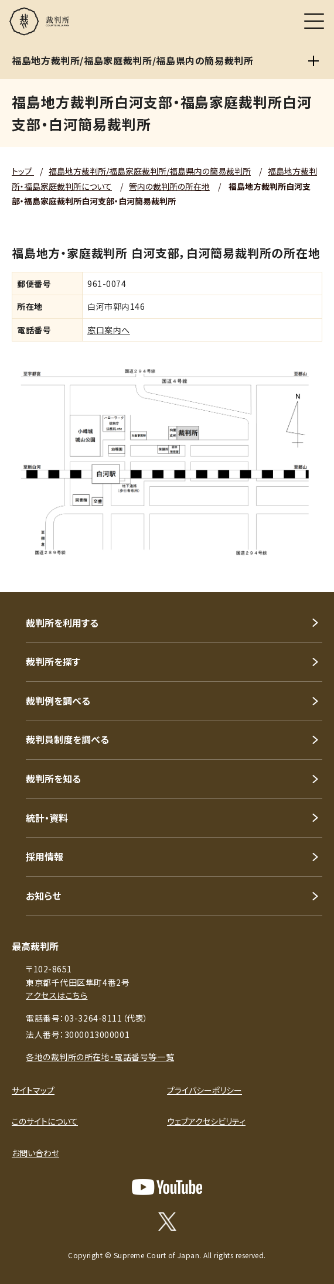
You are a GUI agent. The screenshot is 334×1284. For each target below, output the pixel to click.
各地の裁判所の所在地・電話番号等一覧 (100, 1057)
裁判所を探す (53, 661)
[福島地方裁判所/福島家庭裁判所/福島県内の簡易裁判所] (313, 61)
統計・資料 (47, 818)
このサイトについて (45, 1121)
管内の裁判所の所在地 (169, 186)
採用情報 (44, 856)
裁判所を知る (53, 778)
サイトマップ (33, 1090)
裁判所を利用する (62, 623)
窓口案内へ (108, 330)
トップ (23, 171)
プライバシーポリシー (204, 1090)
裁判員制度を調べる (67, 739)
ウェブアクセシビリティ (206, 1121)
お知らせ (43, 896)
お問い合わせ (35, 1153)
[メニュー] (314, 21)
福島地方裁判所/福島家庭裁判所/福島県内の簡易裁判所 (150, 171)
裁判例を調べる (58, 701)
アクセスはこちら (56, 995)
